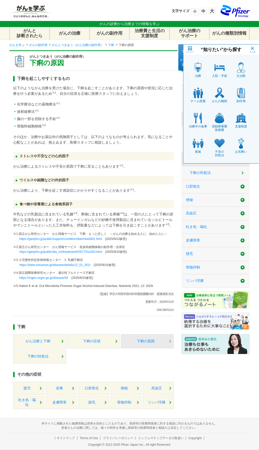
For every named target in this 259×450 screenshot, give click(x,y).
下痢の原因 (146, 341)
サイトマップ (66, 438)
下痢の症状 (92, 341)
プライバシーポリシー (118, 438)
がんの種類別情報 (229, 33)
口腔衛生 (92, 388)
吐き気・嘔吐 (27, 402)
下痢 (111, 45)
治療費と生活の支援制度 (150, 33)
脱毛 (91, 402)
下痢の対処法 (38, 356)
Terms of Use (89, 438)
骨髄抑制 (124, 402)
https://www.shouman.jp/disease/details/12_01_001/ (55, 265)
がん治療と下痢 (38, 341)
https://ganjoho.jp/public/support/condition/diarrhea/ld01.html (60, 239)
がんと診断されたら (29, 33)
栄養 (59, 388)
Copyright (195, 438)
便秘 (124, 388)
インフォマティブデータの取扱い (161, 438)
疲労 (27, 388)
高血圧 (156, 388)
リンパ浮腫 (156, 402)
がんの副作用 (109, 33)
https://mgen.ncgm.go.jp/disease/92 (43, 278)
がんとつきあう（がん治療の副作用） (77, 45)
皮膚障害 (59, 402)
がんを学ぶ (17, 45)
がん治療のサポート (189, 33)
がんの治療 (69, 33)
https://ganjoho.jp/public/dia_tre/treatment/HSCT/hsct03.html (60, 252)
